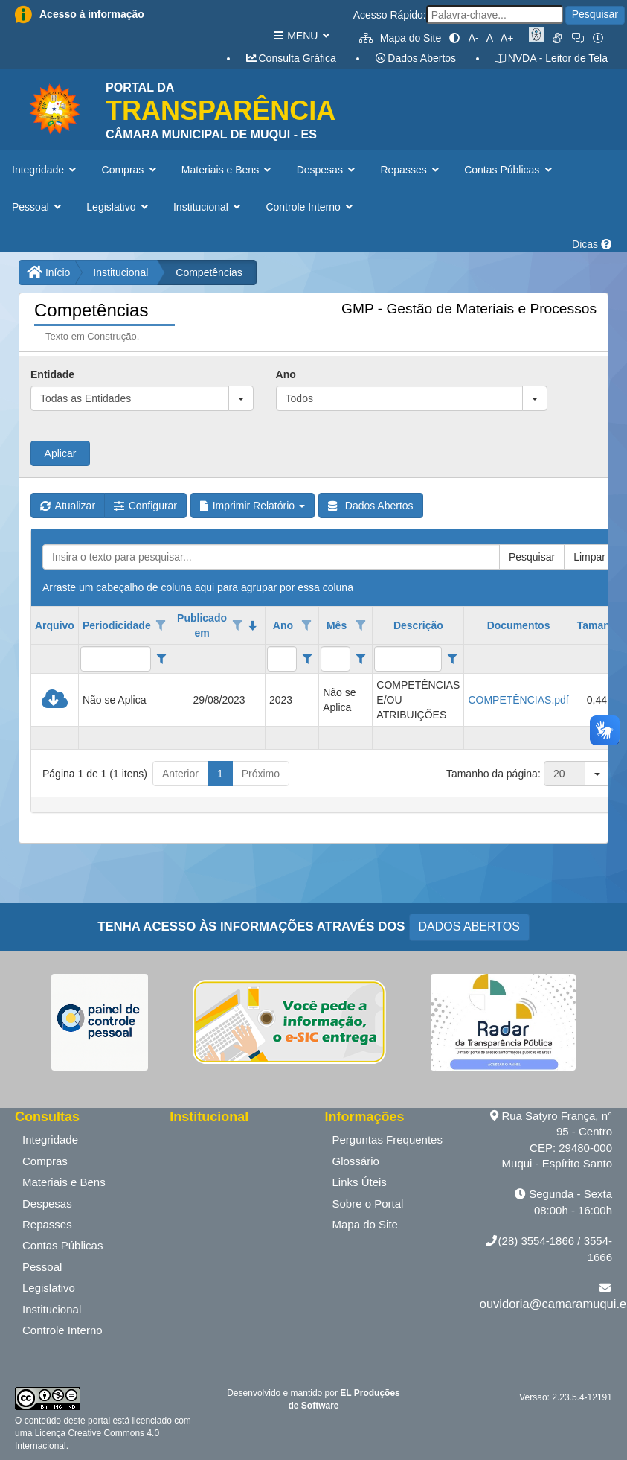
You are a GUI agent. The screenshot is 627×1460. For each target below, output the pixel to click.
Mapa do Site (400, 38)
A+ (507, 38)
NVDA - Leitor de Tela (551, 58)
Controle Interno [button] (311, 207)
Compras (45, 1161)
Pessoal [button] (38, 207)
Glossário (355, 1161)
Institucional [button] (208, 207)
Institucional (120, 272)
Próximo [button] (261, 774)
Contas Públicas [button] (509, 170)
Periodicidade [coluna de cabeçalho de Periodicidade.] (117, 625)
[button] (241, 398)
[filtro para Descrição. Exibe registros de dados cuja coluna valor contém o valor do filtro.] (408, 659)
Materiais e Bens (64, 1182)
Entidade (52, 374)
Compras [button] (130, 170)
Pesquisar (595, 14)
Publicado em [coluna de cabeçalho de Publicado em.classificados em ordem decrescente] (202, 625)
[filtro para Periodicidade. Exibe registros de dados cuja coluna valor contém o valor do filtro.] (115, 659)
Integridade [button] (46, 170)
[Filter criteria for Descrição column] (452, 659)
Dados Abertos (415, 58)
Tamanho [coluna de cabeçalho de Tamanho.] (600, 625)
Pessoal (42, 1266)
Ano (286, 374)
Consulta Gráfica (290, 58)
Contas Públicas (62, 1245)
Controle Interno (62, 1330)
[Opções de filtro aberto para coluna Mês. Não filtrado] (361, 625)
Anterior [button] (180, 774)
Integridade (50, 1139)
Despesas (47, 1203)
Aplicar (61, 453)
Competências (209, 272)
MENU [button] (300, 36)
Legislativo (48, 1287)
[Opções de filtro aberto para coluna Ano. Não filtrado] (307, 625)
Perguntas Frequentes (387, 1139)
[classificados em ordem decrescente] (253, 625)
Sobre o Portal (368, 1203)
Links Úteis (359, 1182)
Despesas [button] (327, 170)
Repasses (47, 1224)
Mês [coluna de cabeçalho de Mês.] (337, 625)
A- (474, 38)
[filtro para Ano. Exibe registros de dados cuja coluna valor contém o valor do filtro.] (282, 659)
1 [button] (220, 774)
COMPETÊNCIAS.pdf (518, 700)
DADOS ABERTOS (469, 926)
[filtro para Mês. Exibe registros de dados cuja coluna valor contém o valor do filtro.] (335, 659)
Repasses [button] (411, 170)
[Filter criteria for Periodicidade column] (161, 659)
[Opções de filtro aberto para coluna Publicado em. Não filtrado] (237, 625)
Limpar (589, 557)
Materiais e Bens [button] (227, 170)
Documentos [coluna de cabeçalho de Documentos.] (518, 625)
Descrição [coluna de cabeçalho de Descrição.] (418, 625)
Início (48, 272)
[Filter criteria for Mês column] (360, 659)
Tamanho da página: (493, 774)
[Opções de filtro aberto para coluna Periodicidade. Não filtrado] (161, 625)
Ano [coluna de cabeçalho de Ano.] (283, 625)
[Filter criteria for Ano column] (307, 659)
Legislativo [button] (118, 207)
